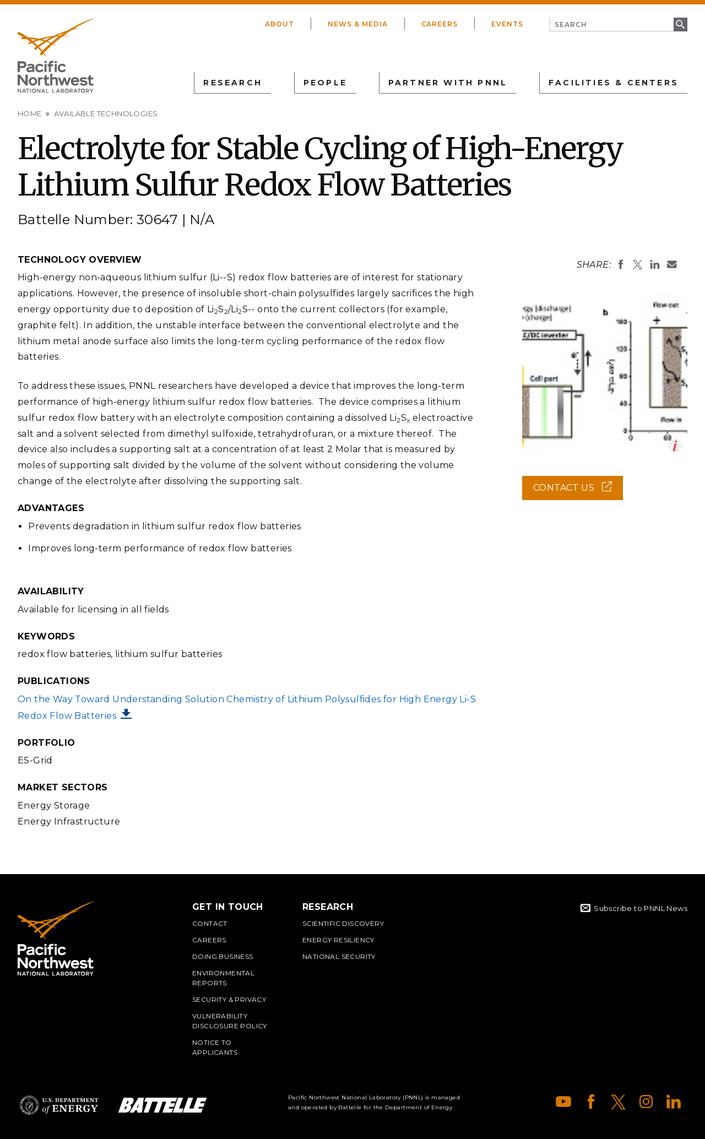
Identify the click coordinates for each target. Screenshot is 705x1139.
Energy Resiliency (338, 940)
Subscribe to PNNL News (640, 908)
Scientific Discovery (343, 923)
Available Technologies (106, 113)
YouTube (563, 1102)
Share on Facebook (621, 264)
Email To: (672, 264)
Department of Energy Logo (59, 1105)
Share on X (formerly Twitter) (638, 264)
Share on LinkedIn (655, 264)
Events (507, 24)
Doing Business (222, 956)
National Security (339, 956)
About (279, 24)
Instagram (646, 1102)
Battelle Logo (162, 1105)
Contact (209, 923)
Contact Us (578, 491)
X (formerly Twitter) (619, 1102)
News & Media (358, 24)
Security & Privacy (229, 999)
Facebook (591, 1102)
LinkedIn (674, 1102)
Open (675, 446)
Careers (439, 24)
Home (30, 113)
